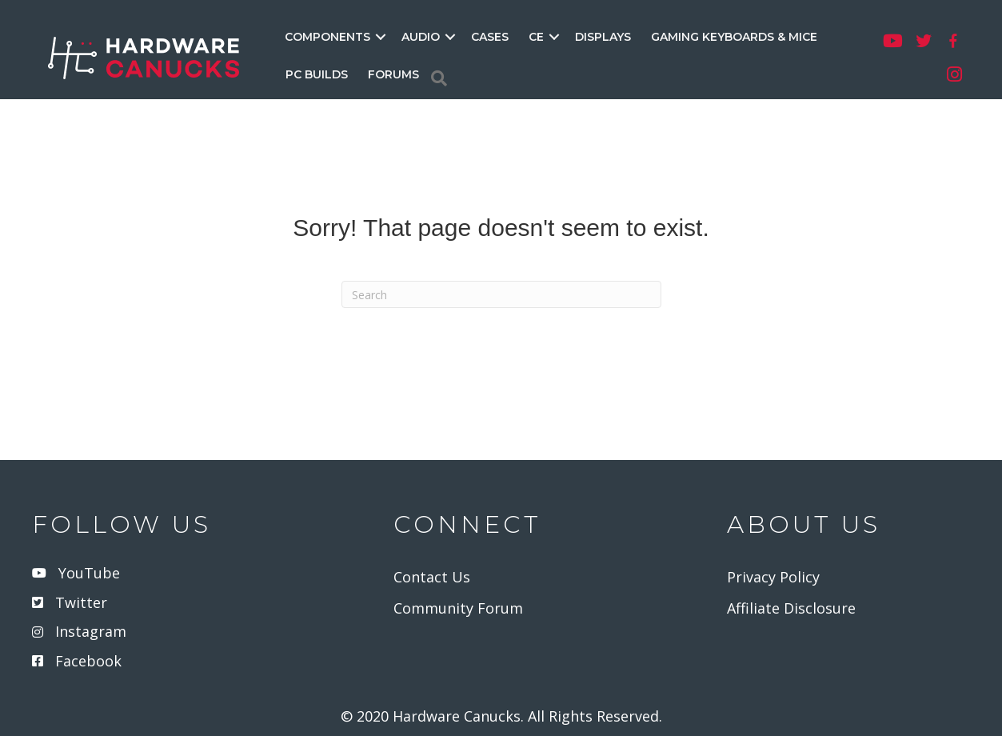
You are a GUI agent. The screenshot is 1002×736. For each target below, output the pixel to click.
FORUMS (393, 74)
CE (536, 37)
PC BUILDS (316, 74)
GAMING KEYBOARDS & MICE (734, 37)
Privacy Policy (773, 576)
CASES (490, 37)
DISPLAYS (603, 37)
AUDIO (420, 37)
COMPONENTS (327, 37)
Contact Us (431, 576)
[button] (380, 36)
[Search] (439, 78)
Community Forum (458, 608)
